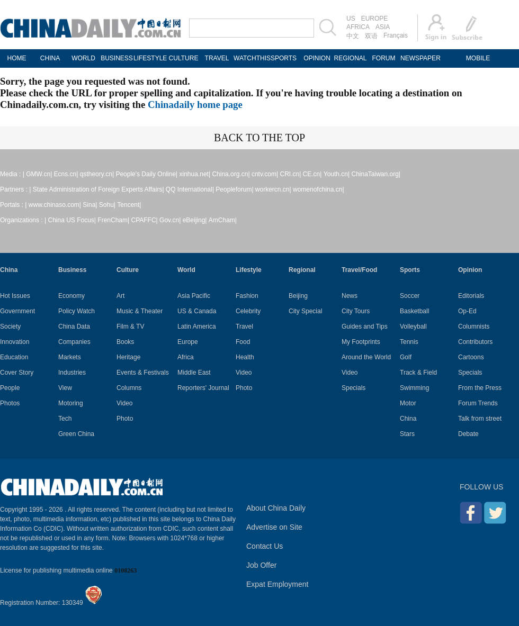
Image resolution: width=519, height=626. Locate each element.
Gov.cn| (170, 220)
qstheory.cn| (97, 174)
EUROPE (374, 18)
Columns (129, 388)
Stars (407, 434)
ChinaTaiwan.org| (375, 174)
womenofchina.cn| (318, 189)
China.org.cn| (230, 174)
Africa (185, 357)
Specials (353, 388)
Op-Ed (467, 311)
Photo (125, 418)
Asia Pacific (193, 296)
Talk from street (480, 418)
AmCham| (223, 220)
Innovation (14, 342)
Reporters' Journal (203, 388)
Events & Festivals (143, 372)
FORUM (384, 58)
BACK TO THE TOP (259, 137)
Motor (408, 403)
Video (124, 403)
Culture (128, 270)
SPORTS (284, 58)
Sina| (90, 204)
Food (243, 342)
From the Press (480, 388)
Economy (71, 296)
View (65, 388)
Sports (410, 270)
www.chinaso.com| (55, 204)
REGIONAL (350, 58)
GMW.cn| (39, 174)
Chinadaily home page (195, 104)
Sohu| (107, 204)
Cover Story (16, 372)
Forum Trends (478, 403)
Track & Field (418, 372)
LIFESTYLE (150, 58)
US (350, 18)
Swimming (414, 388)
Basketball (414, 311)
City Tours (356, 311)
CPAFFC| (144, 220)
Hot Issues (15, 296)
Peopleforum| (234, 189)
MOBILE (478, 58)
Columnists (473, 326)
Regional (302, 270)
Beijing (298, 296)
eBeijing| (195, 220)
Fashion (247, 296)
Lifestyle (249, 270)
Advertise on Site (274, 527)
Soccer (409, 296)
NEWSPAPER (417, 58)
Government (17, 311)
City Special (305, 311)
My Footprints (361, 342)
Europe (187, 342)
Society (10, 326)
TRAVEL (217, 58)
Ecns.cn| (66, 174)
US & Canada (196, 311)
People (10, 388)
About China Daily (276, 508)
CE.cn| (312, 174)
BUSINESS (117, 58)
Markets (69, 357)
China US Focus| (72, 220)
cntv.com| (265, 174)
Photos (10, 403)
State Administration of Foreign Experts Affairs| (98, 189)
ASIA (382, 27)
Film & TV (130, 326)
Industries (72, 372)
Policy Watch (76, 311)
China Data (74, 326)
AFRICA (358, 27)
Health (245, 357)
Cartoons (471, 357)
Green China (76, 434)
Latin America (196, 326)
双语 (371, 36)
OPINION (316, 58)
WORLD (83, 58)
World (186, 270)
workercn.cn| (273, 189)
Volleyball (413, 326)
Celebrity (248, 311)
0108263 (125, 570)
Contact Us (264, 546)
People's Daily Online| (146, 174)
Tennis (409, 342)
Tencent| (129, 204)
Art (120, 296)
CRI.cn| (290, 174)
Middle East (194, 372)
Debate (468, 434)
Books (125, 342)
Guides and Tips (365, 326)
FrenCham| (113, 220)
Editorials (471, 296)
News (349, 296)
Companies (74, 342)
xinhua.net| (195, 174)
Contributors (475, 342)
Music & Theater (140, 311)
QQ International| (190, 189)
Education (14, 357)
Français (395, 35)
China (8, 270)
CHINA (50, 58)
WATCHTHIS (250, 58)
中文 (352, 36)
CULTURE (184, 58)
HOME (16, 58)
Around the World (366, 357)
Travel (244, 326)
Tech (64, 418)
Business (72, 270)
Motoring (70, 403)
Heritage (128, 357)
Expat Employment (277, 584)
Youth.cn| (337, 174)
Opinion (470, 270)
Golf (405, 357)
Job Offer (261, 565)
